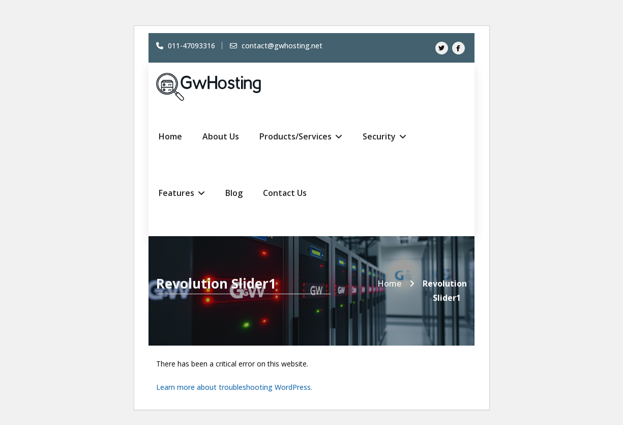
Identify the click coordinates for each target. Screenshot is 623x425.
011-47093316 (185, 45)
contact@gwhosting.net (276, 45)
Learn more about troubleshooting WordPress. (234, 387)
